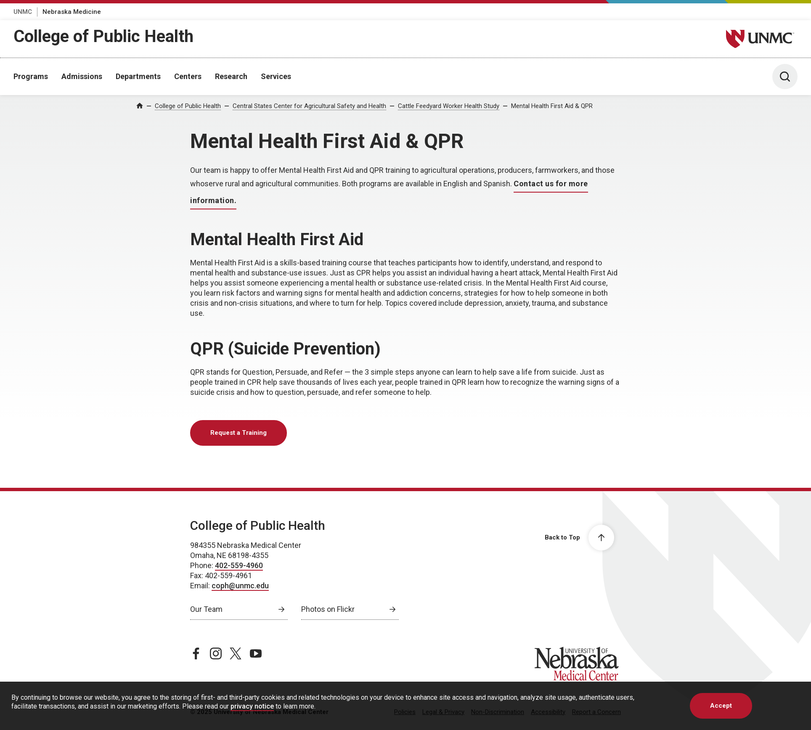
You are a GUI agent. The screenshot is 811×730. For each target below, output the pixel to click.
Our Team (206, 609)
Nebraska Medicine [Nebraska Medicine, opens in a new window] (71, 12)
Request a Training (238, 432)
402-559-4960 (239, 565)
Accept (721, 705)
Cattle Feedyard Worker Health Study (448, 106)
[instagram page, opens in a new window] (216, 653)
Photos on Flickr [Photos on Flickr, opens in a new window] (328, 609)
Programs (30, 76)
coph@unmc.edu (240, 585)
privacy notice (252, 706)
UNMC (22, 12)
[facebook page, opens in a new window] (196, 653)
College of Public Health (103, 36)
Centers (187, 76)
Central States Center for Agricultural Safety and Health (309, 106)
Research (231, 76)
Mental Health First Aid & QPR (552, 106)
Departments (138, 76)
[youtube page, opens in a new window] (256, 653)
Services (276, 76)
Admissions (81, 76)
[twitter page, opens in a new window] (235, 653)
